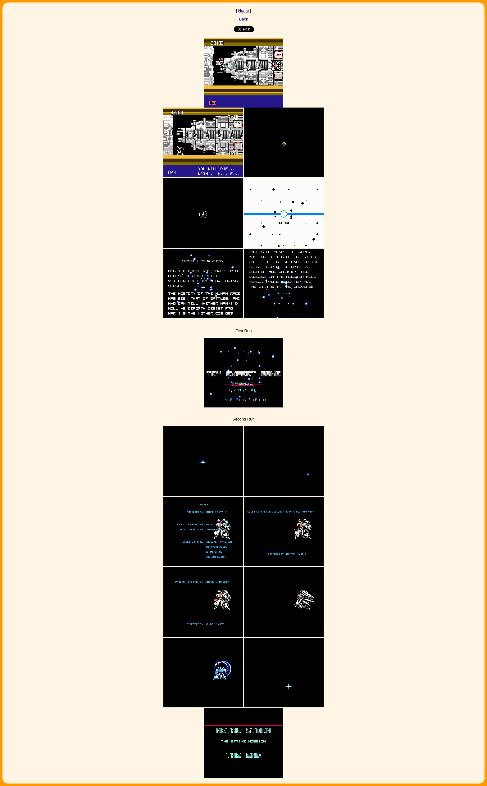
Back (243, 19)
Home (243, 10)
